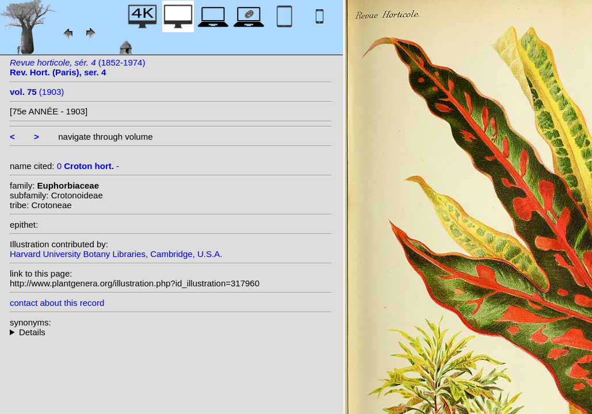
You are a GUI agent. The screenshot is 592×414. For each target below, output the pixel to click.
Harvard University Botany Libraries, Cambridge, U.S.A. (116, 254)
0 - (88, 166)
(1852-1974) (77, 67)
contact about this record (57, 303)
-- (171, 332)
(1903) (37, 92)
